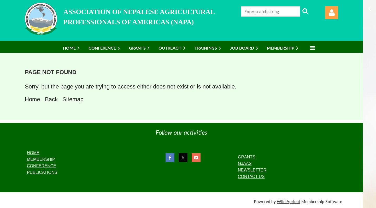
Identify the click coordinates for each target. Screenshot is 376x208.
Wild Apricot (288, 201)
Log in (331, 12)
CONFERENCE (41, 166)
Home (32, 99)
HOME (33, 153)
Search (305, 11)
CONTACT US (251, 176)
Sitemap (73, 99)
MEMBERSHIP (41, 159)
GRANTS (246, 157)
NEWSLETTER (252, 170)
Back (51, 99)
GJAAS (244, 163)
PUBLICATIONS (42, 172)
